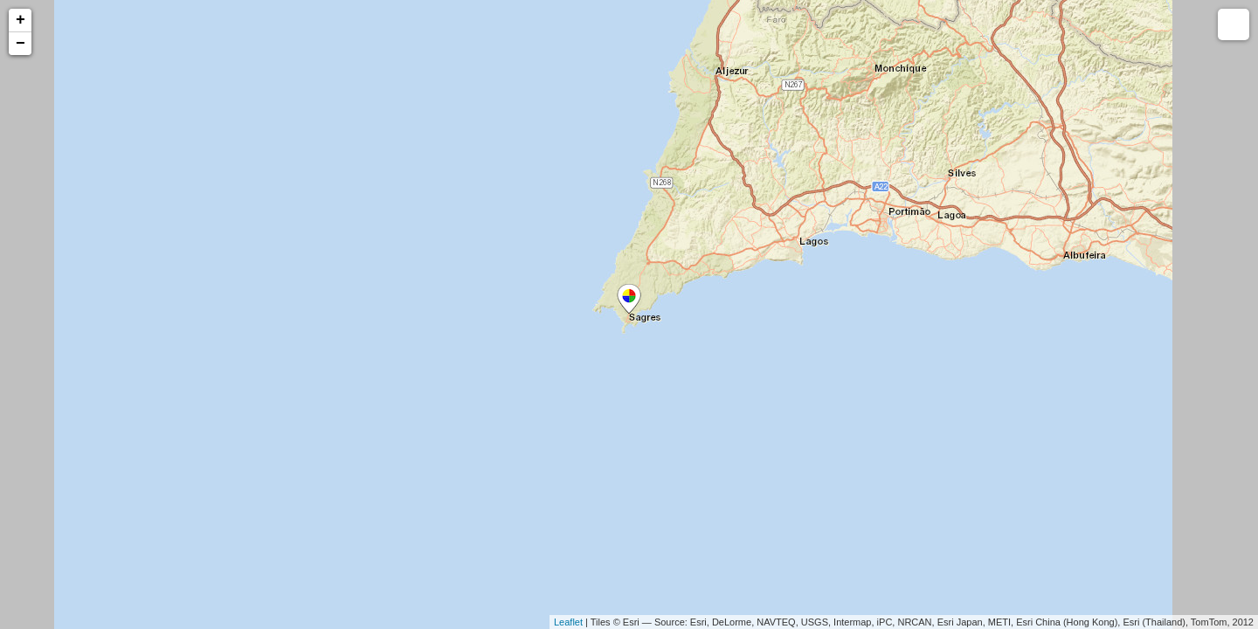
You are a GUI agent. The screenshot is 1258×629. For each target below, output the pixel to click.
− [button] (20, 43)
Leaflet (568, 622)
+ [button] (20, 20)
